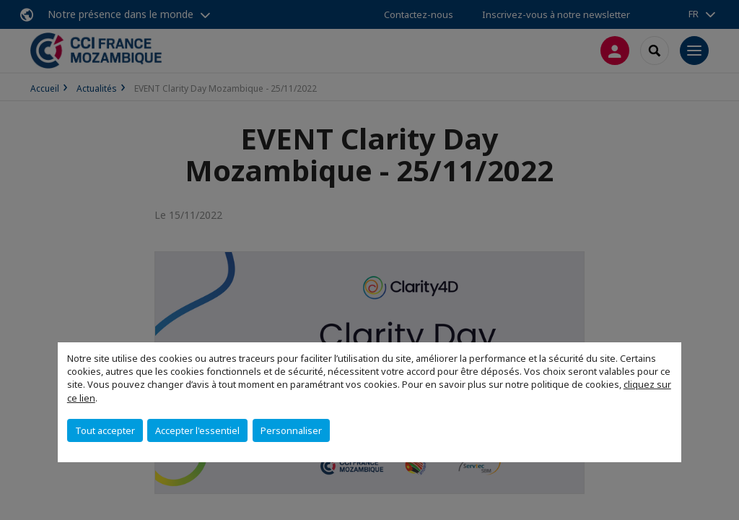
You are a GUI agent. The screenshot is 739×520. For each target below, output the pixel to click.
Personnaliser (291, 430)
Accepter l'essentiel (197, 430)
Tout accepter (105, 430)
